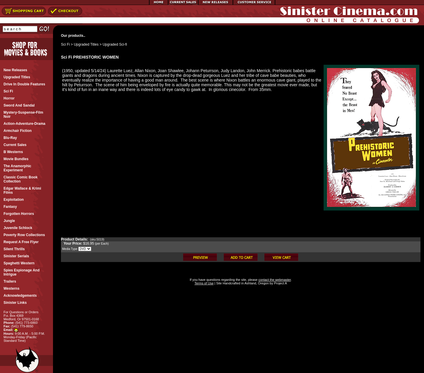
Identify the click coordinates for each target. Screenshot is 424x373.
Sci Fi (65, 44)
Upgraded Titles (86, 44)
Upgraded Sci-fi (114, 44)
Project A (280, 283)
